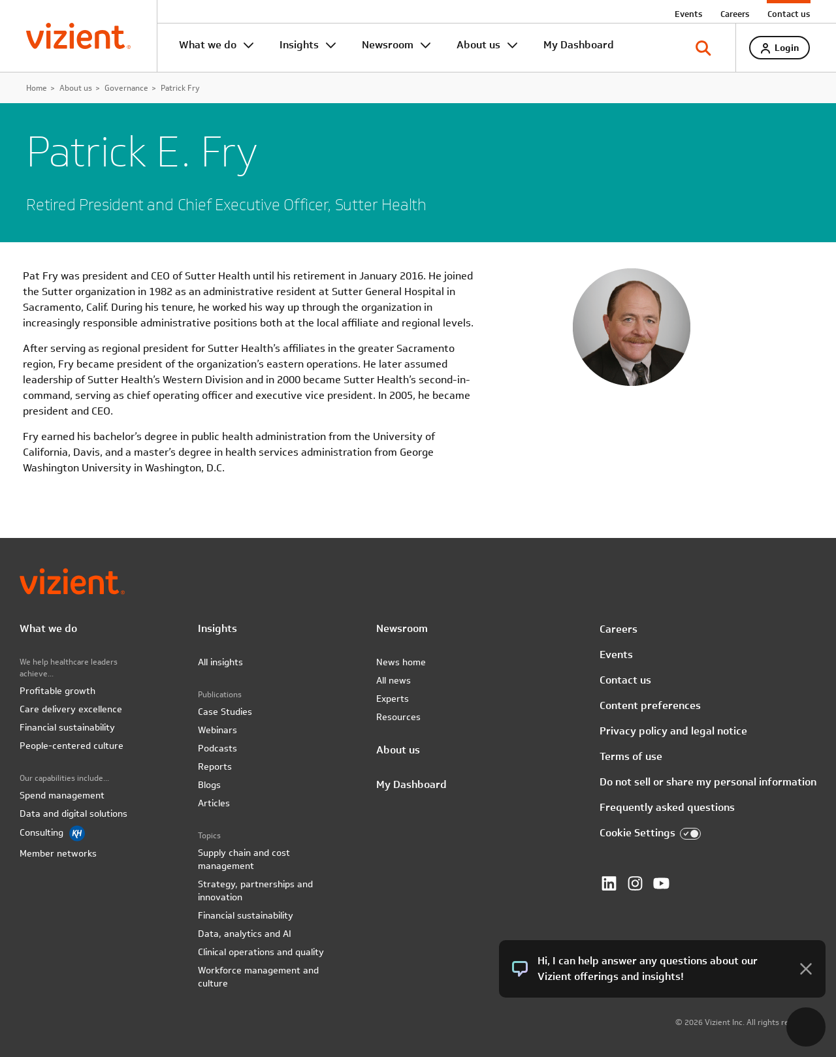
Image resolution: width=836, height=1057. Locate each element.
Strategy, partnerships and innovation (255, 890)
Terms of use (631, 756)
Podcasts (217, 748)
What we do (207, 45)
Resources (398, 717)
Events (688, 14)
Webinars (217, 730)
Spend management (62, 795)
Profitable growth (57, 691)
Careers (734, 14)
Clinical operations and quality (261, 952)
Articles (214, 803)
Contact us (788, 14)
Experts (392, 698)
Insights (299, 45)
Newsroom (387, 45)
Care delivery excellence (71, 709)
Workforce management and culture (258, 976)
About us (478, 45)
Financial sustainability (67, 727)
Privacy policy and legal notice (673, 731)
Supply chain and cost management (244, 859)
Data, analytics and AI (244, 933)
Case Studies (225, 712)
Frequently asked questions (667, 807)
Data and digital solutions (73, 813)
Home (36, 87)
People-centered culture (71, 745)
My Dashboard (578, 45)
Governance (126, 87)
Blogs (209, 785)
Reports (215, 766)
